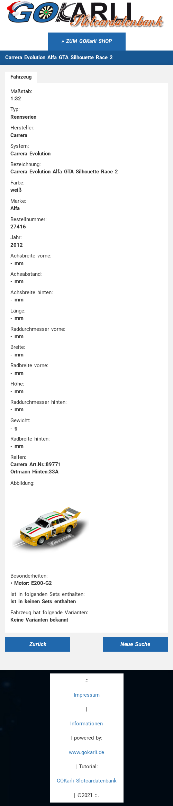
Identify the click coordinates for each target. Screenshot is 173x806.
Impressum (87, 695)
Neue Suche (135, 644)
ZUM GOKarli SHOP (89, 41)
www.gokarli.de (86, 752)
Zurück (37, 644)
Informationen (86, 724)
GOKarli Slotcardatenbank (87, 781)
